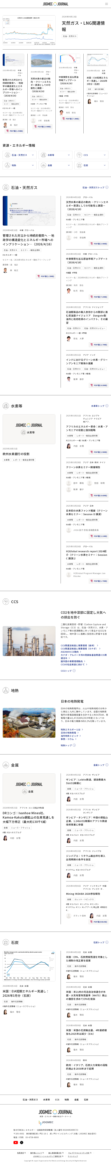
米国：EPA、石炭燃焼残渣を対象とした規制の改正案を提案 (87, 958)
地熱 (67, 1099)
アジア (86, 355)
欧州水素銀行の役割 (16, 454)
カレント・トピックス (84, 899)
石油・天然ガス (69, 36)
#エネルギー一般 (9, 108)
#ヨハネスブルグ (14, 832)
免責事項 (21, 1153)
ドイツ (102, 462)
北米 (103, 70)
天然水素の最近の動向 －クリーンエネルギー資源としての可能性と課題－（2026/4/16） (41, 85)
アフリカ (87, 307)
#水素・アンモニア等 (39, 104)
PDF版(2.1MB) (99, 537)
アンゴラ (96, 889)
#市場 (66, 96)
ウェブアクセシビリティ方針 (80, 1153)
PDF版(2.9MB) (99, 453)
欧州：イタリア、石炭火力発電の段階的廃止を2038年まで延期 (86, 1066)
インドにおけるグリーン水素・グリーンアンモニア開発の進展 (87, 361)
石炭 (89, 89)
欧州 (96, 462)
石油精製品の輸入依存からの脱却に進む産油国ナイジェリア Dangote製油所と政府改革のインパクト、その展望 (87, 317)
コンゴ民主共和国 (36, 807)
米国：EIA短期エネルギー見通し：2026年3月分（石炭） (97, 81)
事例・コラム (67, 739)
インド (93, 355)
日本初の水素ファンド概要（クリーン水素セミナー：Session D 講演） (87, 512)
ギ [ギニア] (101, 889)
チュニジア (88, 418)
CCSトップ (66, 670)
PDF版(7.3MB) (71, 119)
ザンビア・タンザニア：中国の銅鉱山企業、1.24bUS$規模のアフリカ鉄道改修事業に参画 (87, 821)
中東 (19, 70)
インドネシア (95, 886)
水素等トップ (97, 405)
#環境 (88, 373)
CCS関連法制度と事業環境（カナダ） (79, 648)
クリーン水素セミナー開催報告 (83, 467)
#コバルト (74, 835)
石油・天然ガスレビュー (94, 328)
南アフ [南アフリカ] (86, 421)
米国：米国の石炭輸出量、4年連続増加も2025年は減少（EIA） (86, 1031)
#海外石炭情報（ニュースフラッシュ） (20, 1006)
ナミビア (98, 418)
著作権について (37, 1153)
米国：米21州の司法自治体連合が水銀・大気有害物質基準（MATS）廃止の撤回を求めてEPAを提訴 (86, 995)
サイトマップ (73, 1156)
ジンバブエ (97, 851)
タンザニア (88, 812)
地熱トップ (66, 745)
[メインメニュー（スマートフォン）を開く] (106, 4)
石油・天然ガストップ (93, 187)
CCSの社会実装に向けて (73, 664)
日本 (92, 462)
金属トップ (98, 765)
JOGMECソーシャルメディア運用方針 (48, 1156)
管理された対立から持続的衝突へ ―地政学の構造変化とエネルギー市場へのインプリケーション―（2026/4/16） (13, 87)
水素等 (7, 460)
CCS (57, 1099)
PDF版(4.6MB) (99, 496)
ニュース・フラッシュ (20, 827)
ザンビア (96, 774)
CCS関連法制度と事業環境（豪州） (78, 645)
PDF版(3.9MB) (43, 127)
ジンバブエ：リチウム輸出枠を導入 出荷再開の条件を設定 (87, 857)
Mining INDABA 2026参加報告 (83, 893)
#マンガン (94, 904)
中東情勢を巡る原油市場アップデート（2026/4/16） (69, 80)
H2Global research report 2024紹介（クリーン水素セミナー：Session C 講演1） (86, 554)
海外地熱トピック (69, 735)
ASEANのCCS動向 (70, 651)
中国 (104, 886)
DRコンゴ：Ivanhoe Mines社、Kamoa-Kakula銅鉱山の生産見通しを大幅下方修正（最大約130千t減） (28, 817)
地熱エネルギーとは (71, 729)
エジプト (96, 415)
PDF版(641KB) (99, 922)
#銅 (4, 832)
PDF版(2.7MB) (99, 345)
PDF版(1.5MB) (15, 131)
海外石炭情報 (99, 89)
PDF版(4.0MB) (99, 386)
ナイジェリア (97, 307)
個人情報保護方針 (56, 1153)
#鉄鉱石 (103, 907)
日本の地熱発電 (68, 732)
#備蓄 (61, 96)
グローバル (20, 74)
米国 (103, 73)
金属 (6, 827)
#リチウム (70, 869)
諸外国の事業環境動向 (72, 661)
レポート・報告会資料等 (23, 460)
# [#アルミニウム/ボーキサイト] (66, 910)
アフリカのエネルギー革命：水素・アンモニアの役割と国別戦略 (87, 428)
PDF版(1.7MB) (99, 581)
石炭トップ (98, 942)
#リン (78, 907)
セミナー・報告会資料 (11, 104)
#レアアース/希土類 (90, 907)
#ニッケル (84, 904)
